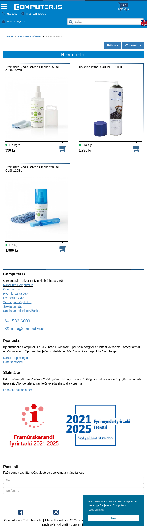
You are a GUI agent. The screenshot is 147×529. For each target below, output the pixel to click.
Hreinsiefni (54, 36)
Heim (9, 36)
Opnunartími (11, 289)
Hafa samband (13, 362)
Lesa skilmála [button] (96, 509)
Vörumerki (133, 45)
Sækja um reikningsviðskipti (21, 310)
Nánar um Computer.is (18, 285)
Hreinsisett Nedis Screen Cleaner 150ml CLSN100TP (32, 68)
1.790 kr (85, 150)
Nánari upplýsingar (15, 358)
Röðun (112, 45)
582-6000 (9, 13)
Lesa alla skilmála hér (17, 390)
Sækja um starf (13, 306)
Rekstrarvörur (29, 36)
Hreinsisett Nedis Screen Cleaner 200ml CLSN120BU (32, 169)
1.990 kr (11, 250)
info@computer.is (33, 13)
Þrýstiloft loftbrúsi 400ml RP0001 (100, 67)
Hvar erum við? (13, 298)
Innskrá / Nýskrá (13, 21)
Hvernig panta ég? (15, 293)
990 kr (10, 150)
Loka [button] (113, 518)
